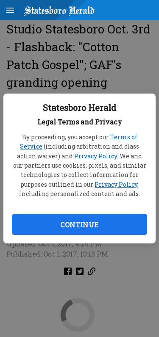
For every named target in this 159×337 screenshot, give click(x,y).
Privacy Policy (95, 156)
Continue (79, 224)
